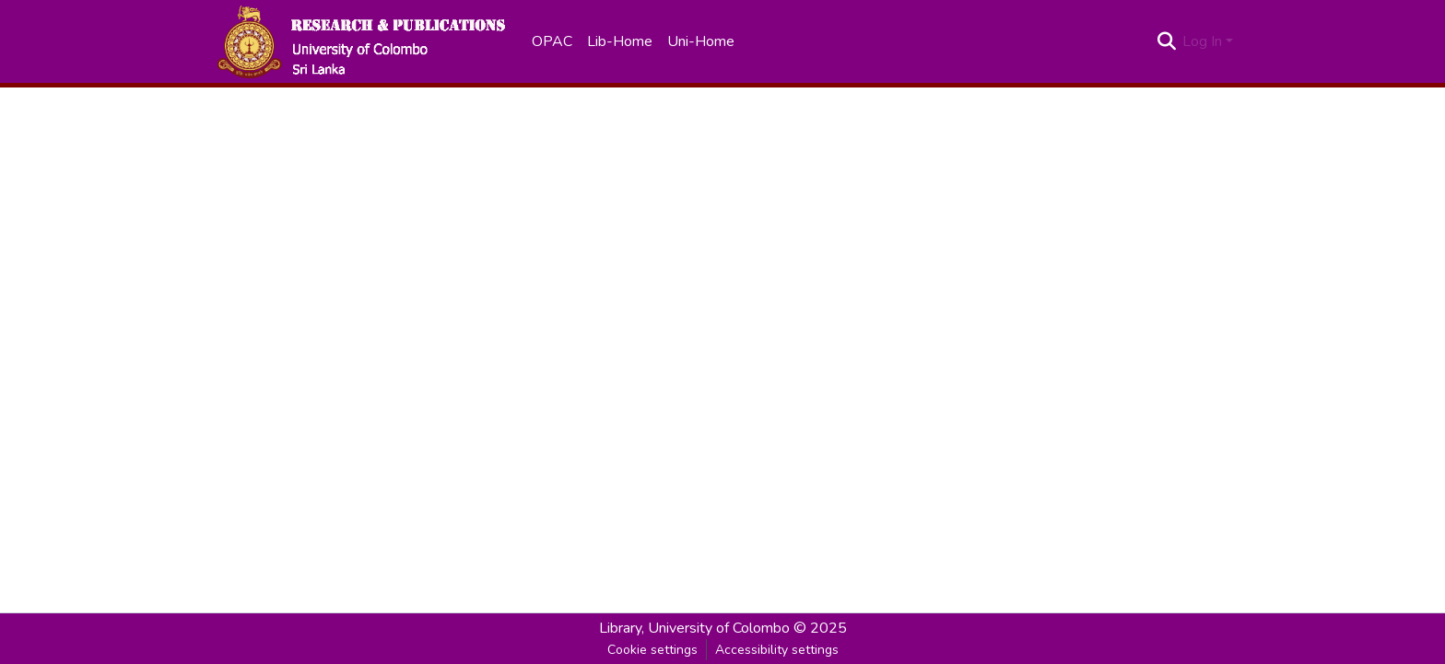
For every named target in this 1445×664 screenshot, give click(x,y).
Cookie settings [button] (652, 649)
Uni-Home (700, 41)
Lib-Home (619, 41)
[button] (360, 41)
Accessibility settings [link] (777, 649)
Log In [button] (1204, 41)
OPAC (552, 41)
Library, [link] (621, 628)
